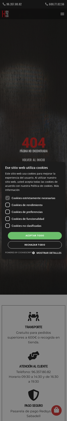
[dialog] (33, 210)
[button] (46, 252)
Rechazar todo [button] (34, 244)
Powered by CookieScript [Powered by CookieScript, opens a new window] (18, 252)
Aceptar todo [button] (35, 235)
